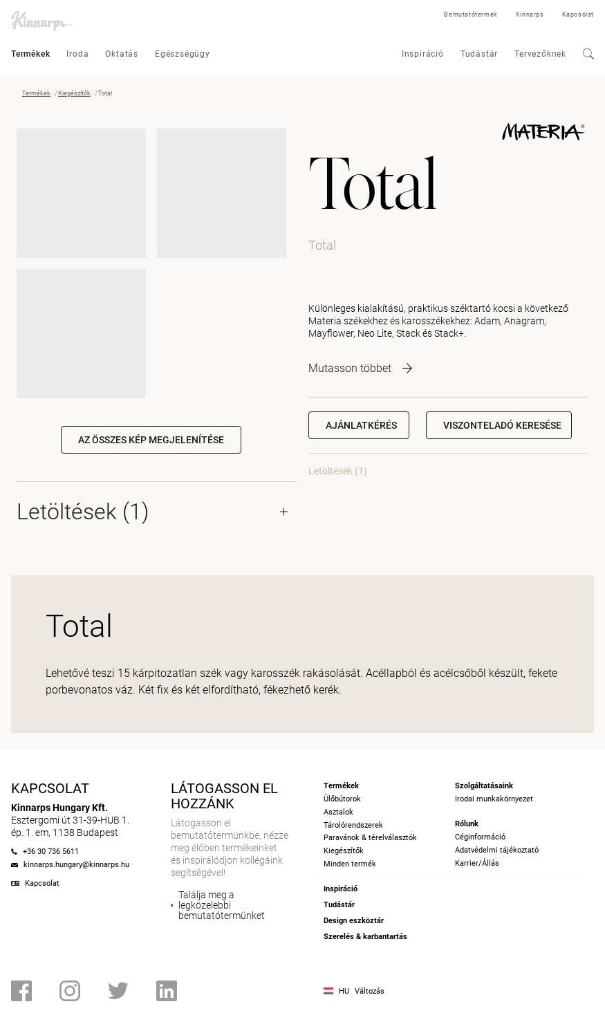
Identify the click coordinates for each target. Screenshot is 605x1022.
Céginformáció (480, 837)
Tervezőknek (540, 54)
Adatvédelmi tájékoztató (497, 850)
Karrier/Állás (477, 863)
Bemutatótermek (470, 14)
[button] (499, 425)
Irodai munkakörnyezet (494, 799)
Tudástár (479, 54)
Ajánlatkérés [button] (361, 425)
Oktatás (121, 54)
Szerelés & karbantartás (365, 936)
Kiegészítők (74, 93)
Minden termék (350, 864)
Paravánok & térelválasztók (370, 837)
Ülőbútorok (342, 799)
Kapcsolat (578, 14)
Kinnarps (530, 14)
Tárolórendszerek (353, 825)
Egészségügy (182, 54)
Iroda (77, 54)
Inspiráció (423, 54)
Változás (369, 991)
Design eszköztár (354, 920)
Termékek (30, 54)
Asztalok (338, 812)
